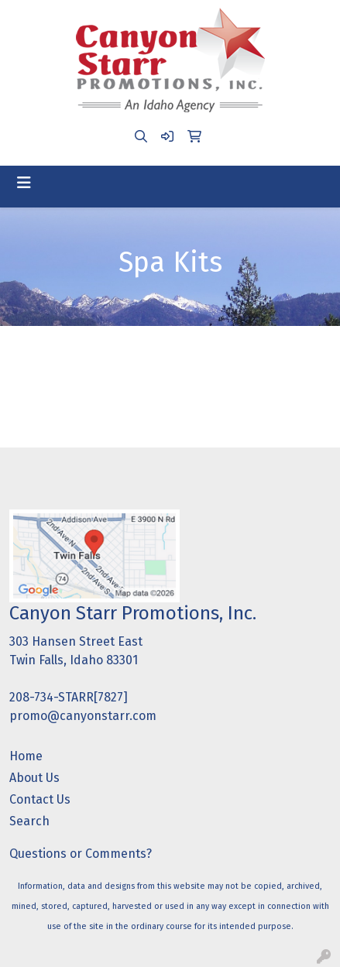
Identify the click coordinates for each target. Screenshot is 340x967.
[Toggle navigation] (24, 183)
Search (29, 821)
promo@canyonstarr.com (82, 715)
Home (26, 756)
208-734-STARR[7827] (68, 697)
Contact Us (39, 799)
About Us (34, 777)
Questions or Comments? (80, 853)
